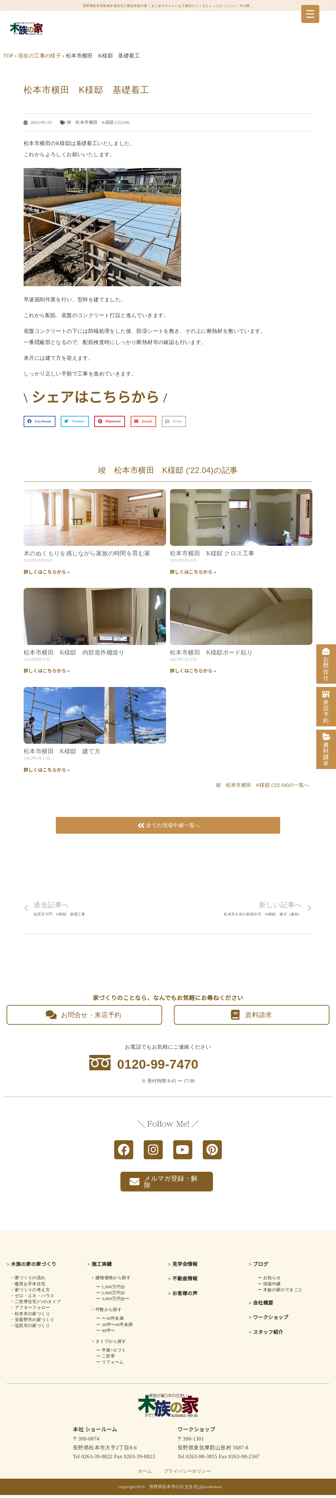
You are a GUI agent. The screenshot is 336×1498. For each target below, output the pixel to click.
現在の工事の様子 (39, 55)
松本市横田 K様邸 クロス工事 (212, 553)
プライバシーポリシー (187, 1474)
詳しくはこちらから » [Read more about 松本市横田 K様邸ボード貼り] (193, 671)
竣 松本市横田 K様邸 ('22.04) (98, 122)
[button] (39, 421)
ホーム (145, 1474)
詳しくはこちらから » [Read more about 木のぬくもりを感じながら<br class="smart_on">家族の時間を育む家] (47, 572)
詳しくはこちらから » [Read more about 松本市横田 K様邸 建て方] (47, 770)
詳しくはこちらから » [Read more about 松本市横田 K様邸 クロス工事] (193, 572)
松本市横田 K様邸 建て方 (62, 751)
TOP (8, 55)
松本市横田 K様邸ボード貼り (211, 652)
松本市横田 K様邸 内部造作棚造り (74, 652)
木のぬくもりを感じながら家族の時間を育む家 (87, 553)
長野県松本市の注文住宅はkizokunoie (185, 1489)
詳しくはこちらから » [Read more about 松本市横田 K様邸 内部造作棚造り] (47, 671)
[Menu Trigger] (310, 14)
